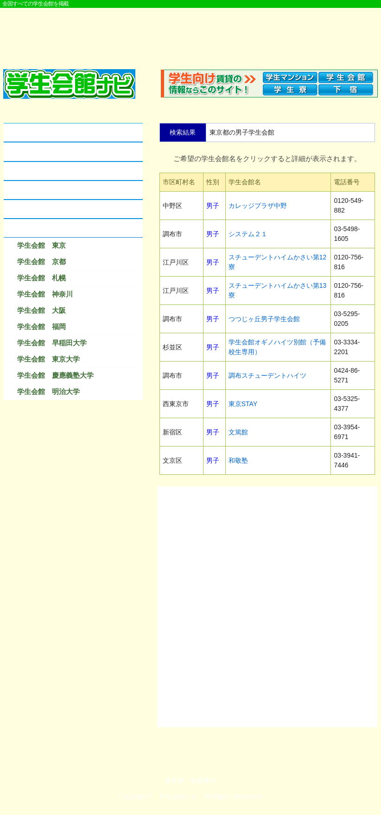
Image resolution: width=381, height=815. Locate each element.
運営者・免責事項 (190, 780)
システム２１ (248, 234)
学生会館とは (29, 132)
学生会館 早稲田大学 (52, 343)
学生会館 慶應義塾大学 (55, 375)
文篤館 (238, 432)
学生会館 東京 (41, 245)
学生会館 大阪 (41, 310)
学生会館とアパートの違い (50, 151)
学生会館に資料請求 (39, 190)
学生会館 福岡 (41, 326)
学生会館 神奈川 (45, 294)
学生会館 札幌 (41, 278)
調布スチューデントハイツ (267, 375)
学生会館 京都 (41, 261)
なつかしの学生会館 (39, 209)
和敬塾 (238, 460)
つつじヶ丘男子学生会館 (264, 319)
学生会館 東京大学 (48, 359)
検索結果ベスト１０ (39, 228)
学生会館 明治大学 (48, 391)
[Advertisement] (190, 33)
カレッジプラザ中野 (258, 205)
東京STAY (243, 404)
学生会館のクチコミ (39, 171)
